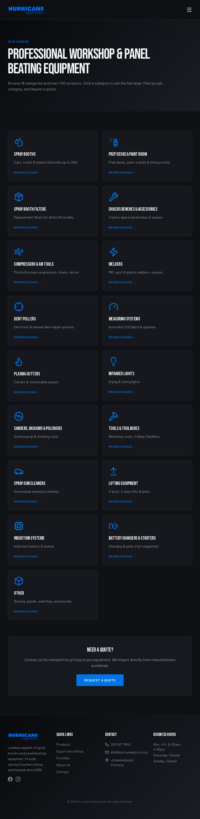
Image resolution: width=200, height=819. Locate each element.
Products (63, 744)
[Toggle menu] (189, 10)
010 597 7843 (117, 744)
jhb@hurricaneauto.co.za (124, 752)
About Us (63, 765)
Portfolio (63, 758)
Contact (62, 772)
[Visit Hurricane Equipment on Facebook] (10, 779)
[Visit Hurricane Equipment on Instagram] (18, 779)
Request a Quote (100, 680)
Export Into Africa (69, 751)
